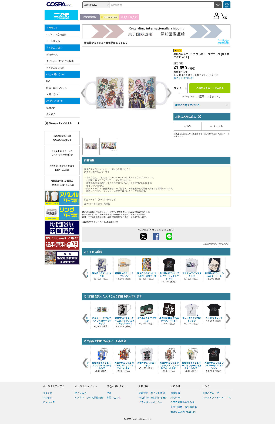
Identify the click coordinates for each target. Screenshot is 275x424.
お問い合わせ (53, 94)
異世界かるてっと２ (117, 42)
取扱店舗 (50, 107)
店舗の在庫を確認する (187, 105)
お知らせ (175, 386)
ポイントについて (183, 78)
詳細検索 (227, 5)
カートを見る (53, 41)
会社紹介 (50, 114)
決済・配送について (56, 87)
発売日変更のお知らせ (182, 402)
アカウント (52, 27)
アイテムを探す (54, 47)
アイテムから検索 (55, 67)
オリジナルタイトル (86, 386)
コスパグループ (210, 393)
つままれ (47, 393)
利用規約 (143, 386)
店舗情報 (175, 393)
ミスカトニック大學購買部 (89, 397)
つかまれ (47, 397)
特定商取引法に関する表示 (153, 397)
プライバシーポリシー (151, 402)
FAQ (48, 81)
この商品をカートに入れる (210, 88)
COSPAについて (54, 101)
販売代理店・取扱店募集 (183, 407)
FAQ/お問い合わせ (55, 74)
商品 (187, 126)
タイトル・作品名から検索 (60, 61)
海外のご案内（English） (184, 411)
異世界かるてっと (93, 42)
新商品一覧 (52, 54)
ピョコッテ (49, 402)
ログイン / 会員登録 (56, 34)
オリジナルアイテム (54, 386)
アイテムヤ (80, 393)
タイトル (216, 126)
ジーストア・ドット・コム (216, 397)
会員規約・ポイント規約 (152, 393)
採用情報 (175, 397)
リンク (206, 386)
